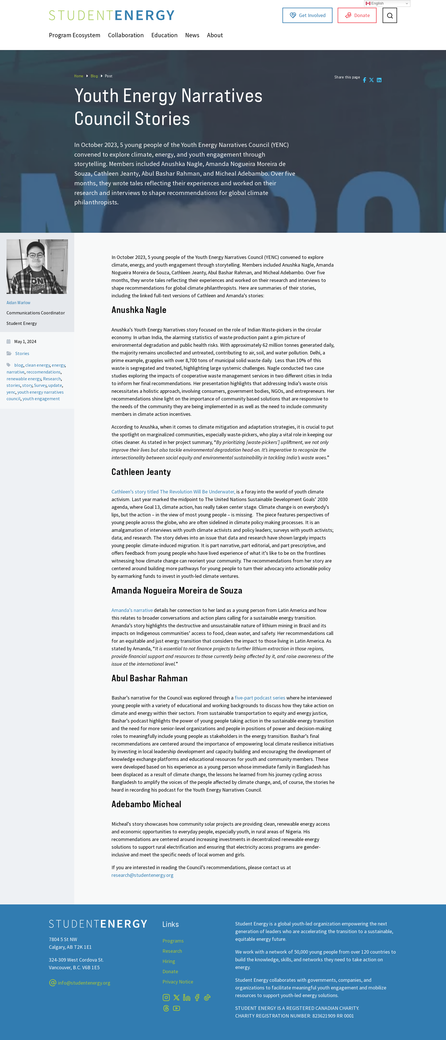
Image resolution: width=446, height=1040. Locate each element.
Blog (94, 76)
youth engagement (41, 398)
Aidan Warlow (19, 302)
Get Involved (308, 15)
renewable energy (24, 378)
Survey (40, 385)
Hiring (168, 961)
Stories (22, 353)
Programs (173, 940)
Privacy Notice (177, 981)
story (27, 385)
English (375, 3)
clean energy (37, 365)
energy (58, 365)
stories (13, 385)
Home (78, 76)
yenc (11, 392)
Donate (357, 15)
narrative (15, 372)
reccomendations (43, 372)
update (55, 385)
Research (52, 378)
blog (18, 365)
